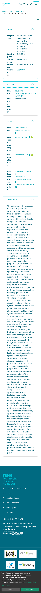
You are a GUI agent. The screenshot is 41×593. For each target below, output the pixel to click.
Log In (27, 3)
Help (23, 3)
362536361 (21, 70)
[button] (31, 4)
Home (4, 11)
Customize (6, 585)
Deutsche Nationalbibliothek (11, 554)
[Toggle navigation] (36, 3)
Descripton (12, 199)
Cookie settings (11, 503)
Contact (8, 493)
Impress (8, 512)
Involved (10, 121)
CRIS (12, 11)
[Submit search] (20, 3)
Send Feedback (11, 498)
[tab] (20, 29)
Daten (9, 29)
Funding (20, 11)
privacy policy (30, 582)
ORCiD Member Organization (28, 554)
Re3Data (26, 565)
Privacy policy (10, 507)
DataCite (10, 565)
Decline (10, 590)
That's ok (29, 590)
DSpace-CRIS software (21, 523)
